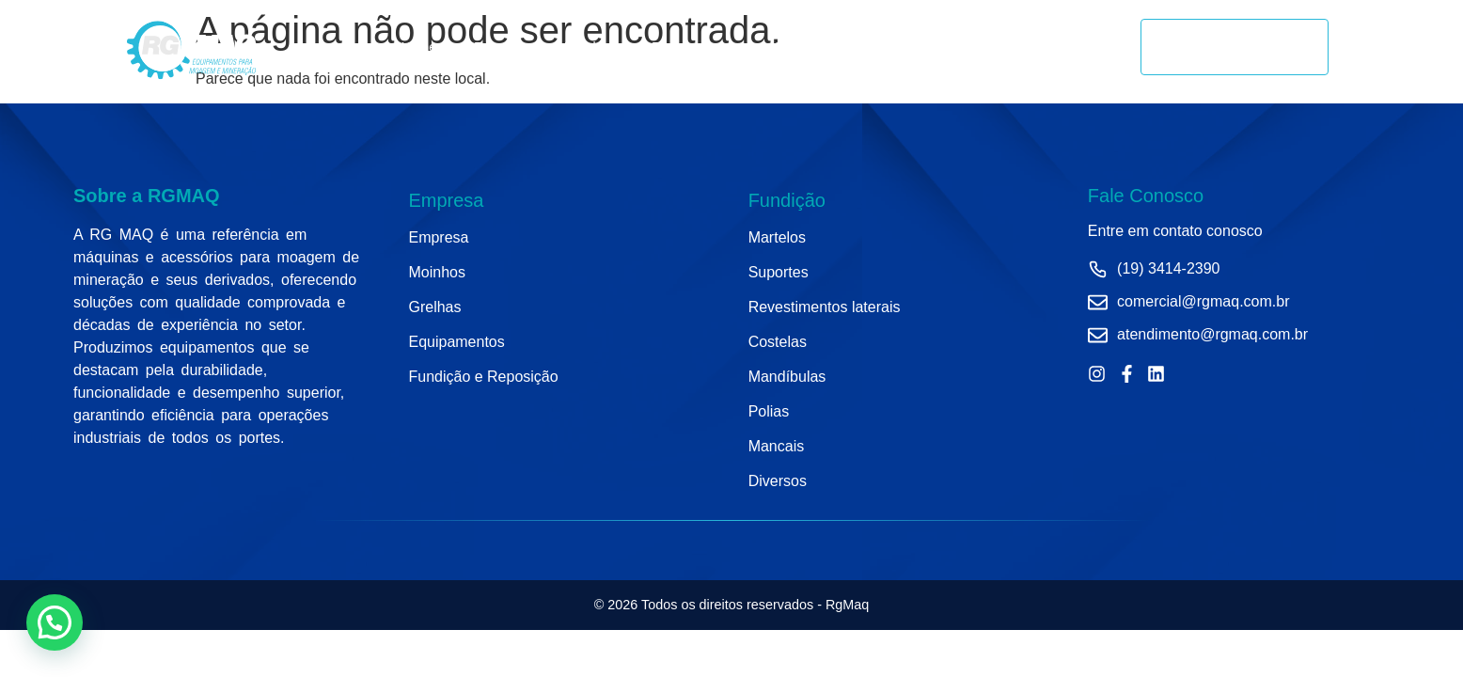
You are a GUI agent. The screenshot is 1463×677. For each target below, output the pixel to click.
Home (418, 47)
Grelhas (797, 47)
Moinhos (589, 47)
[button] (54, 622)
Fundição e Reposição (922, 47)
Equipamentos (694, 47)
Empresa (500, 47)
